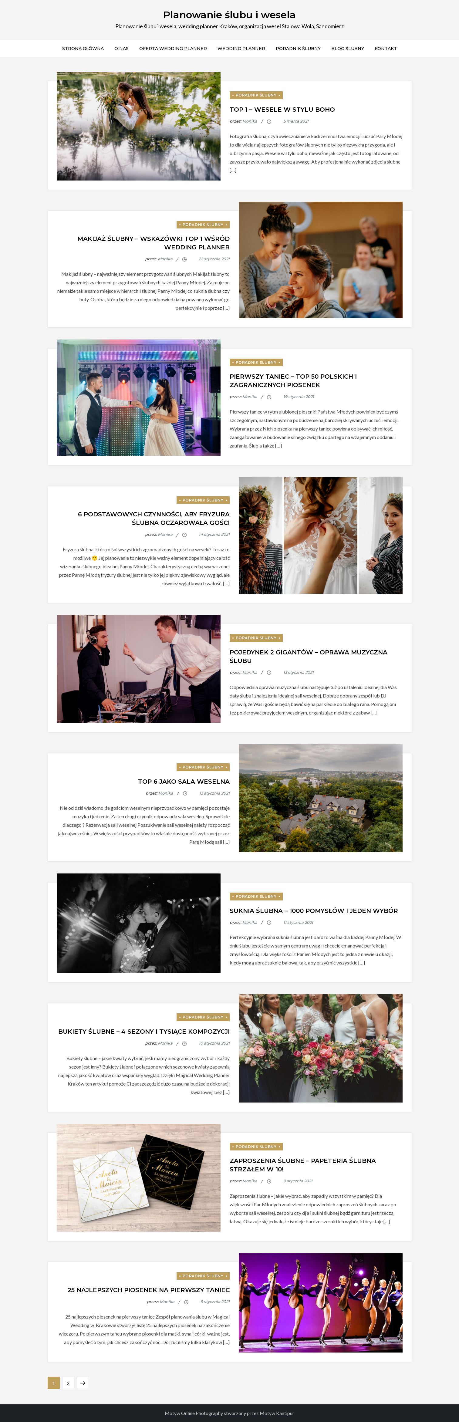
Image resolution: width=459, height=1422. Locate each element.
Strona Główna (83, 48)
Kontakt (386, 48)
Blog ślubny (347, 48)
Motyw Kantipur (277, 1413)
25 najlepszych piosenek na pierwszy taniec (149, 1290)
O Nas (121, 48)
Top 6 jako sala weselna (184, 781)
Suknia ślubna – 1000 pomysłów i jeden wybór (314, 910)
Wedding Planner (241, 48)
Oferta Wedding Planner (173, 48)
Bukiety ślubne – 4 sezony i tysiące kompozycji (144, 1031)
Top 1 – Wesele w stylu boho (282, 109)
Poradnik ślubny (298, 48)
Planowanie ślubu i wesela (229, 15)
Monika (249, 121)
